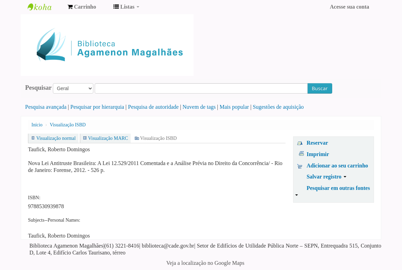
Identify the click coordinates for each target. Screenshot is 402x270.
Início (37, 124)
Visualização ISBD (68, 124)
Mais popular (234, 107)
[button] (81, 7)
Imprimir (318, 154)
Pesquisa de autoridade (153, 107)
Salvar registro (326, 177)
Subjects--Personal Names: (54, 220)
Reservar (317, 143)
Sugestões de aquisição (278, 107)
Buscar (320, 88)
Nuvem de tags (199, 107)
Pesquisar (38, 87)
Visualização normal (56, 138)
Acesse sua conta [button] (349, 7)
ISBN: (34, 197)
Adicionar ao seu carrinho (337, 165)
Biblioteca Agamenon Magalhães (45, 7)
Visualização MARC (108, 138)
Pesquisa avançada (46, 107)
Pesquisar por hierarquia (97, 107)
